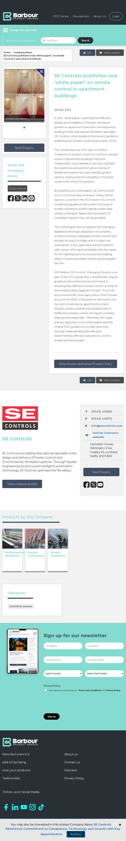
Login (115, 16)
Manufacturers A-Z (16, 754)
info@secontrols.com (106, 425)
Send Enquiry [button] (24, 148)
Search (85, 40)
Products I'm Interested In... (21, 40)
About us (71, 754)
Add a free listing (14, 762)
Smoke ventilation (62, 556)
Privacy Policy (52, 685)
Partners (70, 770)
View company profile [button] (22, 484)
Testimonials (11, 778)
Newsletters (81, 16)
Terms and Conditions (89, 690)
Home (7, 52)
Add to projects (109, 52)
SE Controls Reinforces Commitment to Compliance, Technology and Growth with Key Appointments (63, 829)
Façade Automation (38, 556)
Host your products (16, 770)
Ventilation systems (21, 606)
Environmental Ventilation (15, 556)
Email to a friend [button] (17, 188)
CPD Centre (61, 16)
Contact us (72, 762)
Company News (23, 52)
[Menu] (19, 30)
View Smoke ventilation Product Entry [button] (85, 364)
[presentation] (71, 703)
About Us (99, 16)
